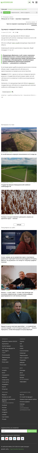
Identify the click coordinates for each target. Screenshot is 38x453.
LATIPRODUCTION (25, 410)
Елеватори (7, 12)
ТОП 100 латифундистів (8, 348)
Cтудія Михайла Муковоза (17, 449)
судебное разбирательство (15, 95)
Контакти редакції (25, 401)
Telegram (4, 410)
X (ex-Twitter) (5, 417)
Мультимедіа (24, 379)
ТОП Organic (5, 350)
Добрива (22, 362)
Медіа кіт (4, 394)
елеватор (3, 95)
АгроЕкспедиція (6, 346)
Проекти (5, 339)
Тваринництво (15, 12)
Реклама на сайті (6, 397)
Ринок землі (5, 362)
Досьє (21, 372)
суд (2, 97)
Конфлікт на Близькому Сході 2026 (17, 9)
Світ (21, 343)
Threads (4, 419)
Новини (11, 152)
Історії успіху (5, 379)
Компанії (22, 375)
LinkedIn (4, 414)
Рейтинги (4, 377)
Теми (3, 352)
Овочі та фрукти (25, 12)
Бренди (22, 377)
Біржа (22, 406)
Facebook (4, 405)
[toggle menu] (36, 2)
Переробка (23, 360)
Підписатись (32, 431)
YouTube (4, 407)
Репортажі (5, 389)
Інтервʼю (8, 255)
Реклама (5, 392)
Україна (22, 341)
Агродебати (5, 384)
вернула (31, 83)
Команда (22, 404)
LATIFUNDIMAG (24, 408)
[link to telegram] (2, 438)
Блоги (3, 372)
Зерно (21, 346)
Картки (4, 386)
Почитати (5, 368)
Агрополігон (5, 343)
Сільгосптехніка (24, 350)
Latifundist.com (25, 392)
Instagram (4, 412)
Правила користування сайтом (28, 399)
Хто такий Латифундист (26, 397)
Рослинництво (6, 355)
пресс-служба (16, 43)
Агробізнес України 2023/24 (9, 341)
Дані (21, 368)
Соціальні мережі (8, 403)
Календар (22, 370)
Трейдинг (4, 359)
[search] (33, 2)
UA (29, 2)
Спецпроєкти (5, 375)
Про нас (22, 394)
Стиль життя (5, 382)
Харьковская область (29, 95)
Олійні (21, 348)
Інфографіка (23, 381)
